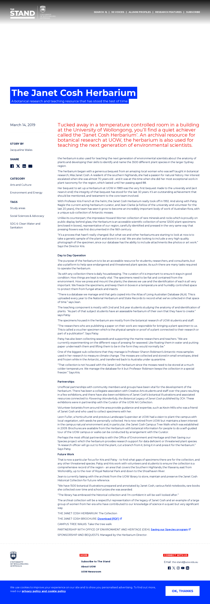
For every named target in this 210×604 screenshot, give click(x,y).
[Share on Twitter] (18, 166)
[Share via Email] (30, 166)
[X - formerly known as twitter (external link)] (173, 568)
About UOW (88, 566)
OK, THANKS (182, 591)
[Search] (100, 12)
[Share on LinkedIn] (24, 166)
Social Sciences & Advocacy (27, 215)
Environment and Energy (26, 192)
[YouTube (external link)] (182, 568)
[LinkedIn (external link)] (187, 568)
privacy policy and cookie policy (44, 591)
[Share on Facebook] (12, 166)
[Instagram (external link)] (178, 568)
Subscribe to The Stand (95, 561)
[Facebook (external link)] (169, 568)
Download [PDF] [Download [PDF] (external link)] (108, 518)
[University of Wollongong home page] (19, 559)
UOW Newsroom (91, 571)
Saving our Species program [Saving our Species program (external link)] (169, 529)
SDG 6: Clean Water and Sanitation (25, 225)
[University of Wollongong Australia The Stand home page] (33, 12)
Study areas (17, 208)
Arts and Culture (20, 184)
